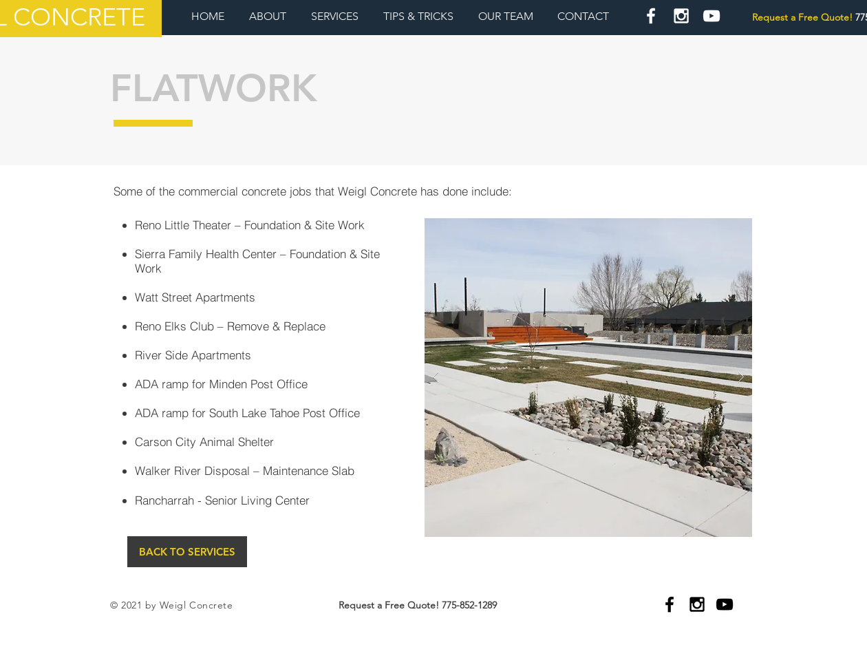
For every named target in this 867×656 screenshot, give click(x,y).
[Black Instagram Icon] (697, 604)
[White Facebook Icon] (651, 16)
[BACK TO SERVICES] (187, 551)
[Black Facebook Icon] (669, 604)
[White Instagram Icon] (681, 16)
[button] (588, 377)
